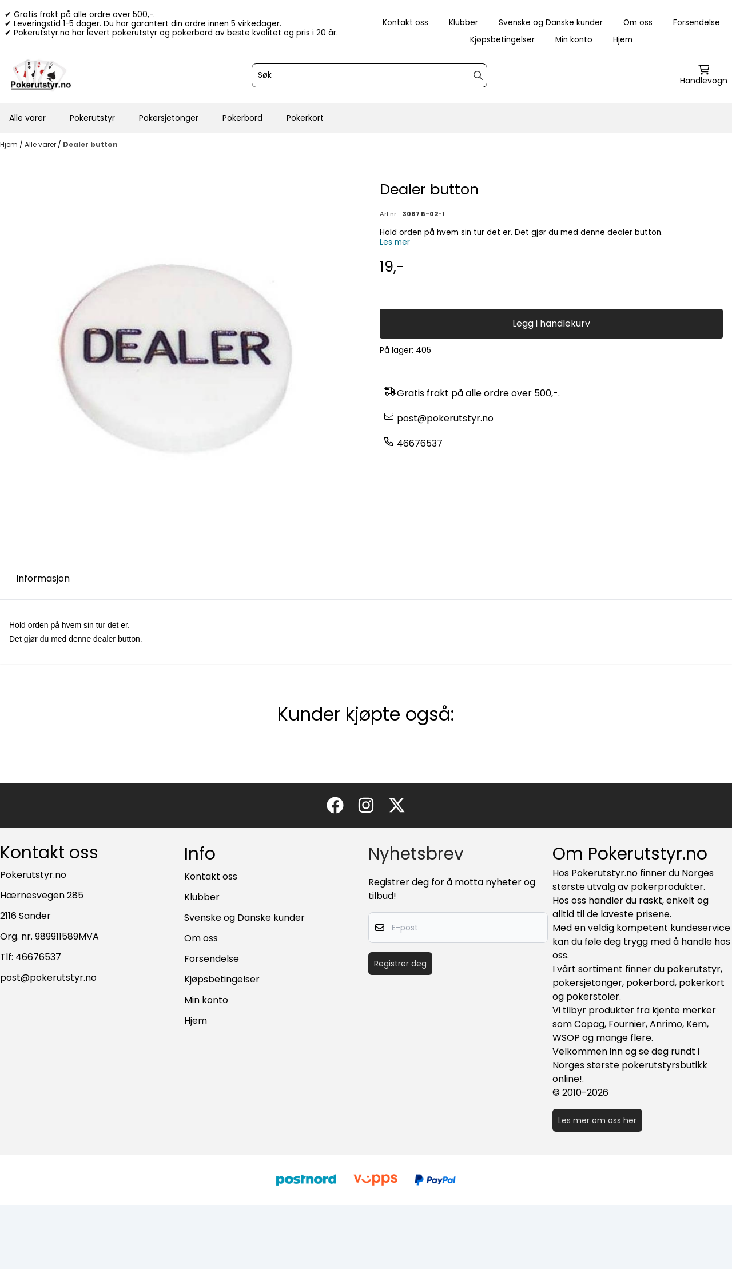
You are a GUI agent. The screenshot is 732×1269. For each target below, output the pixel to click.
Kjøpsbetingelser (502, 39)
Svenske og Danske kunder (551, 22)
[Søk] (369, 75)
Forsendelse (696, 22)
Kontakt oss (405, 22)
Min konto (573, 39)
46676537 (420, 443)
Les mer (395, 242)
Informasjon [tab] (43, 578)
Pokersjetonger (168, 118)
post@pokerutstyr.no (445, 418)
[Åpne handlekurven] (703, 75)
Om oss (638, 22)
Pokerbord (242, 118)
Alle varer (27, 118)
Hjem (622, 39)
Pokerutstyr (92, 118)
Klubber (463, 22)
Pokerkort (305, 118)
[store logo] (40, 75)
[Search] (478, 75)
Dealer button (90, 144)
